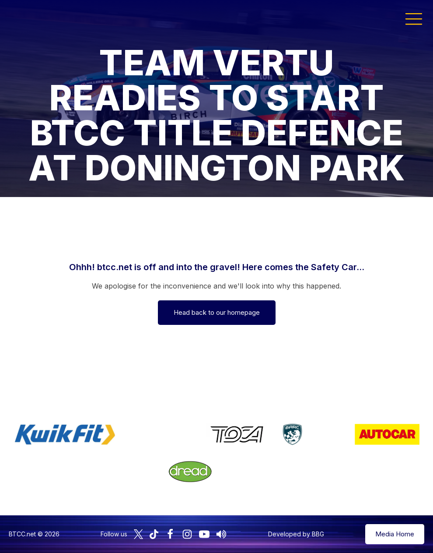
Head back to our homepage (217, 312)
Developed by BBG (296, 534)
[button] (413, 18)
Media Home (394, 534)
